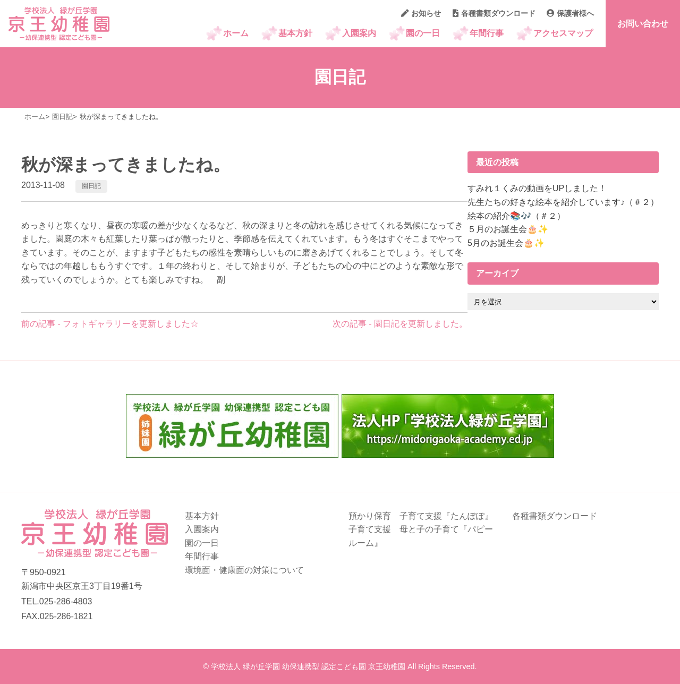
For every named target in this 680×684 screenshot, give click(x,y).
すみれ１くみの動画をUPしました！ (537, 188)
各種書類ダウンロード (494, 13)
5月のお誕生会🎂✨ (506, 242)
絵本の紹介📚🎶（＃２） (516, 215)
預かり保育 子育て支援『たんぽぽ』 (420, 515)
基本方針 (295, 33)
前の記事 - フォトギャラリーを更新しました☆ (110, 323)
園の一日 (423, 33)
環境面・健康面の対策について (244, 570)
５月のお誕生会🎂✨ (508, 229)
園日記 (91, 186)
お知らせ (421, 13)
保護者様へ (570, 13)
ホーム (236, 33)
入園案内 (359, 33)
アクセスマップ (563, 33)
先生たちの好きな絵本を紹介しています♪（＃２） (563, 202)
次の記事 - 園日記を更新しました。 (400, 323)
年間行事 (487, 33)
